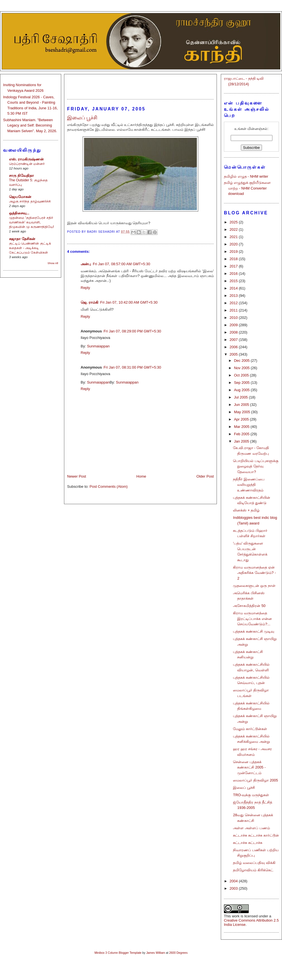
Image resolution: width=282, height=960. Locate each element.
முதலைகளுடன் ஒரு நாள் (254, 586)
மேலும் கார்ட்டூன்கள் (250, 729)
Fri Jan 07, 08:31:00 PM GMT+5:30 (132, 367)
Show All (53, 263)
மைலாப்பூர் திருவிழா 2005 (255, 780)
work (235, 916)
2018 (234, 259)
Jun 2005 (242, 404)
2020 (234, 244)
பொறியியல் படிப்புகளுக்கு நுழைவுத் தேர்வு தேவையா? (255, 466)
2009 (234, 325)
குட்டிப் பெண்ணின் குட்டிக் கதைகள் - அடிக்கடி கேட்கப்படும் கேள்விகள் (30, 247)
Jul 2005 (241, 397)
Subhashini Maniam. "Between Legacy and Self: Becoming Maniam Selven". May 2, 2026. (30, 125)
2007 (234, 340)
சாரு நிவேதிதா (21, 175)
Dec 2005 (242, 360)
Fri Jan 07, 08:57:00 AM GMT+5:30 (121, 264)
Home (141, 476)
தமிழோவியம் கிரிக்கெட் (253, 870)
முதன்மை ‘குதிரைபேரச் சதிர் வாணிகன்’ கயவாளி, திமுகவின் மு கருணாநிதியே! (31, 222)
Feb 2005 (242, 434)
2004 (234, 881)
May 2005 (242, 412)
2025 (234, 222)
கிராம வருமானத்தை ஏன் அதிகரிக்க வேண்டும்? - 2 (254, 572)
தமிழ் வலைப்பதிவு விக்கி (254, 863)
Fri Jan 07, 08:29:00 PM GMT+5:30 (132, 331)
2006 (234, 347)
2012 (234, 303)
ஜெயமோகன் (20, 197)
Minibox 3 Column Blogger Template (118, 952)
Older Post (205, 476)
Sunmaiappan (98, 346)
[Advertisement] (140, 84)
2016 (234, 273)
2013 (234, 295)
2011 (234, 310)
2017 (234, 266)
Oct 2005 (242, 375)
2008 (234, 332)
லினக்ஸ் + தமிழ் (246, 510)
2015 (234, 281)
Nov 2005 (242, 368)
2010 (234, 317)
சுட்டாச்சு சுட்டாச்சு (247, 843)
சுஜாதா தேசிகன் (22, 239)
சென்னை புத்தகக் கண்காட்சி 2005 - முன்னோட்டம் (249, 767)
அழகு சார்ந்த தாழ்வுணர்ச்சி (30, 201)
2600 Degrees (178, 952)
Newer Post (76, 476)
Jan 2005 (242, 441)
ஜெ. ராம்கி (89, 302)
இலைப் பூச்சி (244, 787)
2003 (234, 888)
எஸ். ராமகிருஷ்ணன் (26, 159)
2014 (234, 288)
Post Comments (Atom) (109, 486)
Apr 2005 (242, 419)
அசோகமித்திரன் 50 (249, 606)
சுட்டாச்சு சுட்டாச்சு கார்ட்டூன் (256, 835)
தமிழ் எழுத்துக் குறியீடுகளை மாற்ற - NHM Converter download (247, 188)
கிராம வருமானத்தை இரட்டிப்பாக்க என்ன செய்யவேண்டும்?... (252, 618)
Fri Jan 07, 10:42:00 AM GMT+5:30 (128, 302)
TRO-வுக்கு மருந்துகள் (251, 795)
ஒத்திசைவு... (19, 213)
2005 (234, 354)
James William (155, 952)
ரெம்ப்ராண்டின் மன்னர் (27, 164)
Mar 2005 (242, 427)
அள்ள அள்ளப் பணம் (251, 828)
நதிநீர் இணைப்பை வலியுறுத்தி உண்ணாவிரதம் (249, 484)
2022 (234, 229)
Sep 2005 (242, 382)
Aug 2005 (242, 390)
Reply (85, 288)
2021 (234, 237)
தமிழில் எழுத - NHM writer (246, 176)
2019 (234, 251)
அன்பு (86, 264)
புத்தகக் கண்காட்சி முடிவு (253, 631)
